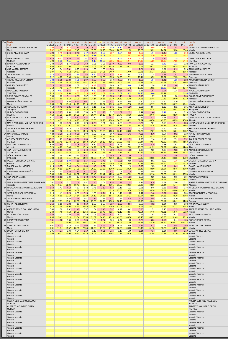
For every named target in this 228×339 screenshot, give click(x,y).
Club (9, 45)
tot (52, 42)
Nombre (10, 42)
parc (49, 42)
